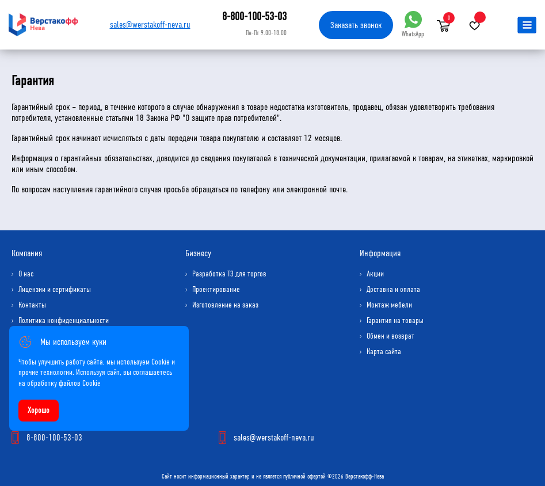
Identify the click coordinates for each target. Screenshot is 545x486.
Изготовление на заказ (225, 305)
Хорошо (38, 410)
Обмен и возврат (390, 336)
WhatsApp (413, 24)
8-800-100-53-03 (254, 16)
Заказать (356, 25)
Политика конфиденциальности (63, 320)
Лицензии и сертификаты (54, 289)
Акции (375, 274)
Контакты (32, 305)
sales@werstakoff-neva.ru (150, 24)
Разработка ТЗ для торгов (229, 274)
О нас (25, 274)
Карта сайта (384, 351)
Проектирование (216, 289)
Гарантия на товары (395, 320)
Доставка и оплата (393, 289)
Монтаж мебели (389, 305)
